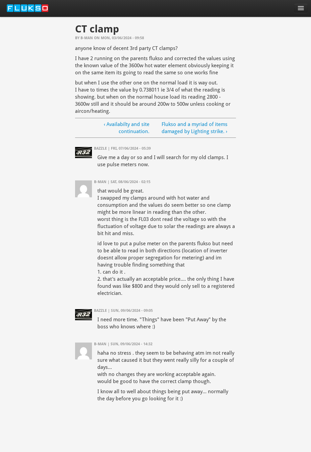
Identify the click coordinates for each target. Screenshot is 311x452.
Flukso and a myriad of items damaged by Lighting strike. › (195, 127)
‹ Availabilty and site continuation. (126, 127)
